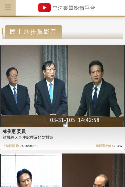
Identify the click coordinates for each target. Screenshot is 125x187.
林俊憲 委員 (14, 131)
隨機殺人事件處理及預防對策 (28, 137)
